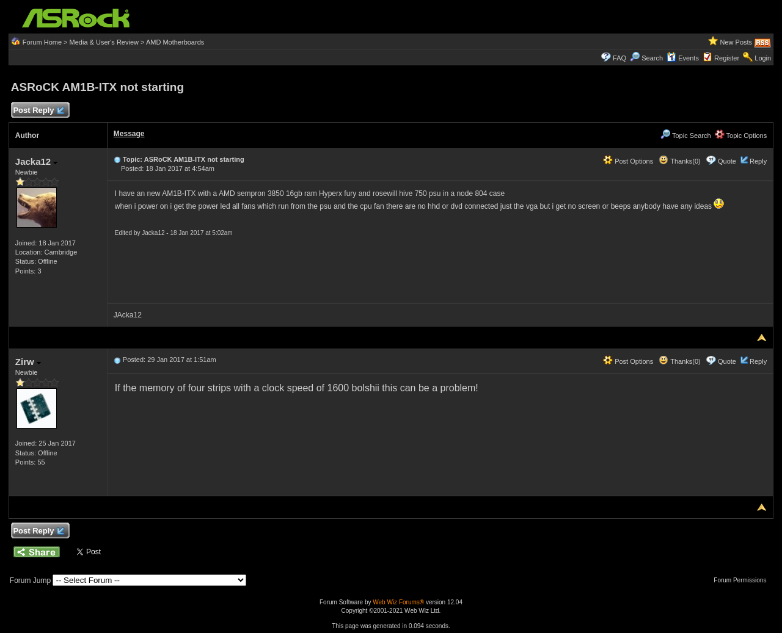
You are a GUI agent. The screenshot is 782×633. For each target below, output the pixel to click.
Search (652, 58)
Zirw (28, 361)
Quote (727, 161)
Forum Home (42, 42)
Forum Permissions (743, 580)
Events (683, 58)
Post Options (628, 161)
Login (763, 58)
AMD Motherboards (175, 42)
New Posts (736, 42)
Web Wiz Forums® (398, 602)
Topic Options (741, 135)
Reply (758, 161)
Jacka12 (36, 161)
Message (129, 133)
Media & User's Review (104, 42)
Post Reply (38, 111)
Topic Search (685, 135)
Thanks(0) (679, 161)
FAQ (619, 58)
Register (726, 58)
